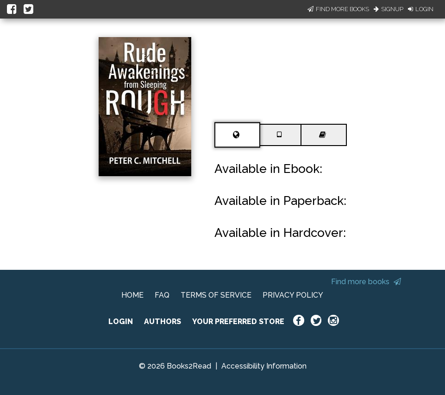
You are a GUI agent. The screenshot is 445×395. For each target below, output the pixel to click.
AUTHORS (162, 321)
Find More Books (338, 9)
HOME (132, 295)
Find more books (366, 281)
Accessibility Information (264, 366)
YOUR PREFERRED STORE (238, 321)
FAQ (162, 295)
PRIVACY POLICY (293, 295)
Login (420, 9)
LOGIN (120, 321)
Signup (388, 9)
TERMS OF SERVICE (216, 295)
